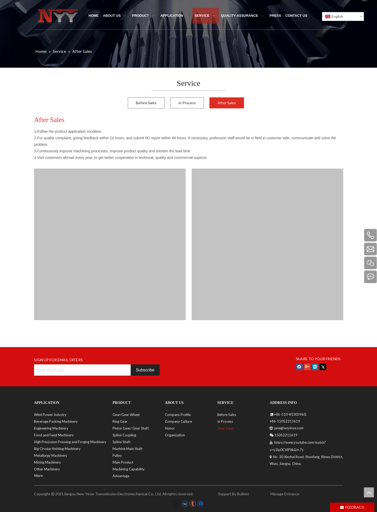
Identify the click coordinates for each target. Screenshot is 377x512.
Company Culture (178, 421)
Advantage (121, 476)
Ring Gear (120, 421)
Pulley (117, 455)
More (38, 476)
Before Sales (146, 103)
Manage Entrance (284, 494)
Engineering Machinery (51, 428)
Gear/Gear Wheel (126, 415)
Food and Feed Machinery (54, 435)
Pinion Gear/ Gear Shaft (131, 428)
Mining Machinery (47, 462)
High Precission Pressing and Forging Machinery (70, 442)
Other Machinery (47, 469)
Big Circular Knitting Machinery (57, 449)
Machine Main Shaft (127, 449)
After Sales (227, 103)
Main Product (123, 462)
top (369, 492)
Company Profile (178, 415)
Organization (175, 435)
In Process (187, 103)
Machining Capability (129, 469)
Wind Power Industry (50, 415)
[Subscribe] (145, 370)
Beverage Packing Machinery (56, 421)
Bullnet (243, 494)
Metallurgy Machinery (50, 455)
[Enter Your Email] (81, 370)
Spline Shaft (121, 442)
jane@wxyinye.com (288, 428)
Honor (170, 428)
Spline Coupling (124, 435)
